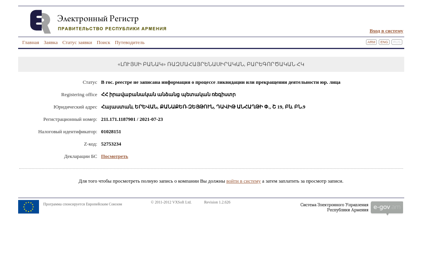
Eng (384, 42)
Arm (371, 42)
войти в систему (243, 181)
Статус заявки (77, 42)
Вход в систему (386, 31)
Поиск (103, 42)
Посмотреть (114, 156)
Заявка (51, 42)
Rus (396, 42)
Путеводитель (129, 42)
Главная (30, 42)
